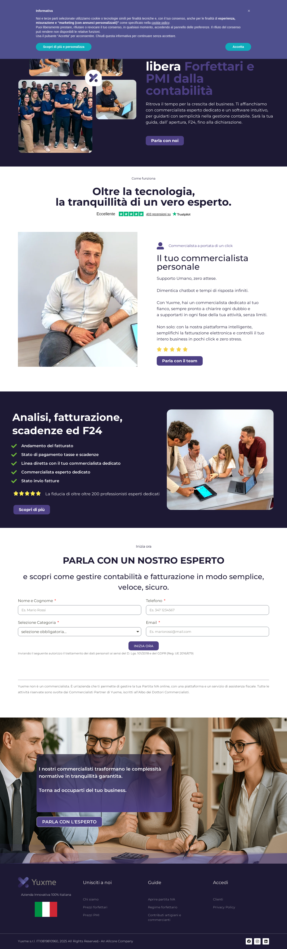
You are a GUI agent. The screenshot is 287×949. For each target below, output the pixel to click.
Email (152, 622)
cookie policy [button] (160, 22)
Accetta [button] (238, 47)
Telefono (154, 600)
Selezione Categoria (37, 622)
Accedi (220, 882)
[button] (248, 10)
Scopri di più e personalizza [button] (63, 47)
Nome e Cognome (36, 600)
